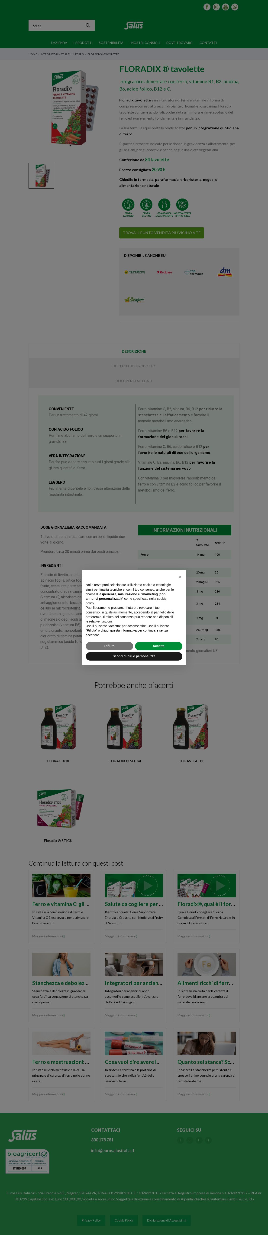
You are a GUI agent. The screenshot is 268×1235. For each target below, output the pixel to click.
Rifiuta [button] (109, 646)
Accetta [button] (159, 646)
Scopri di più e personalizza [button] (134, 656)
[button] (180, 577)
